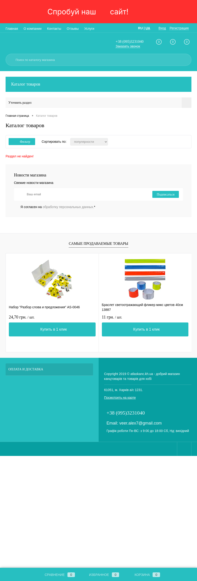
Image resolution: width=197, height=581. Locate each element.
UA (147, 28)
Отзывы (73, 28)
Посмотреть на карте (120, 397)
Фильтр (21, 141)
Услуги (89, 28)
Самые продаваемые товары (98, 244)
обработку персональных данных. (68, 207)
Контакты (54, 28)
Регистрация (179, 28)
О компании (32, 28)
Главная (12, 28)
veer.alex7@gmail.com (140, 423)
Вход (162, 28)
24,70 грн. (22, 317)
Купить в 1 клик (53, 329)
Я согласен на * (57, 207)
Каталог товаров (98, 84)
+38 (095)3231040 (130, 41)
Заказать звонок (128, 46)
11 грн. (112, 317)
